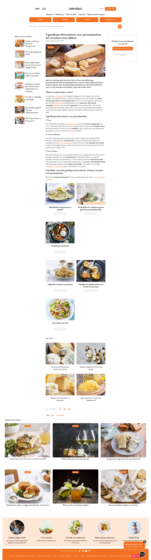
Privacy (32, 556)
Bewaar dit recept (60, 213)
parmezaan (59, 96)
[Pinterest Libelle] (90, 551)
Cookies (54, 556)
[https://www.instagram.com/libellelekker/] (83, 551)
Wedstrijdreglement (93, 556)
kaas (52, 415)
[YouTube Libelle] (86, 551)
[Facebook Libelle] (80, 551)
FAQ (83, 556)
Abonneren (104, 556)
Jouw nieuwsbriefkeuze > (122, 48)
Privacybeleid (122, 54)
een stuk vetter (64, 143)
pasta (72, 131)
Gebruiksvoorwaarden (43, 556)
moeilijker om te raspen (54, 166)
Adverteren (114, 556)
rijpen (55, 105)
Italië (80, 101)
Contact (76, 556)
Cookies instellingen (65, 556)
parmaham (59, 103)
